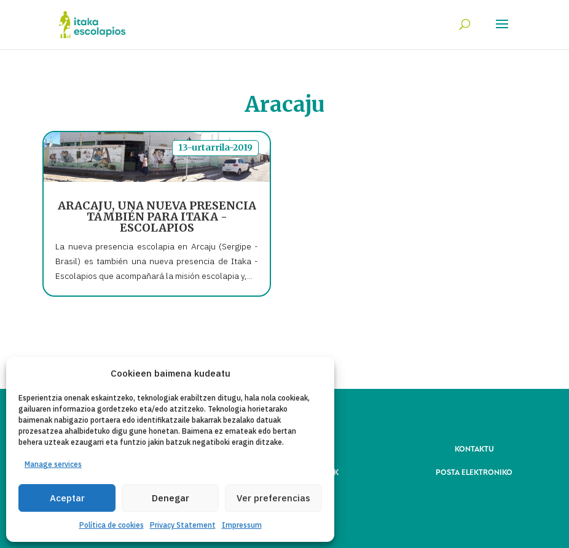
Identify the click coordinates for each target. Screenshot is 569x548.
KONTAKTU (474, 448)
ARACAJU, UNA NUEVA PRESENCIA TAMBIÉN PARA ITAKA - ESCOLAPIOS (157, 216)
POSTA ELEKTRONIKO (474, 471)
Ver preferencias (273, 498)
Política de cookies (111, 525)
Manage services (53, 464)
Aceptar (67, 498)
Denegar (170, 498)
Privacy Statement (183, 525)
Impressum (242, 525)
